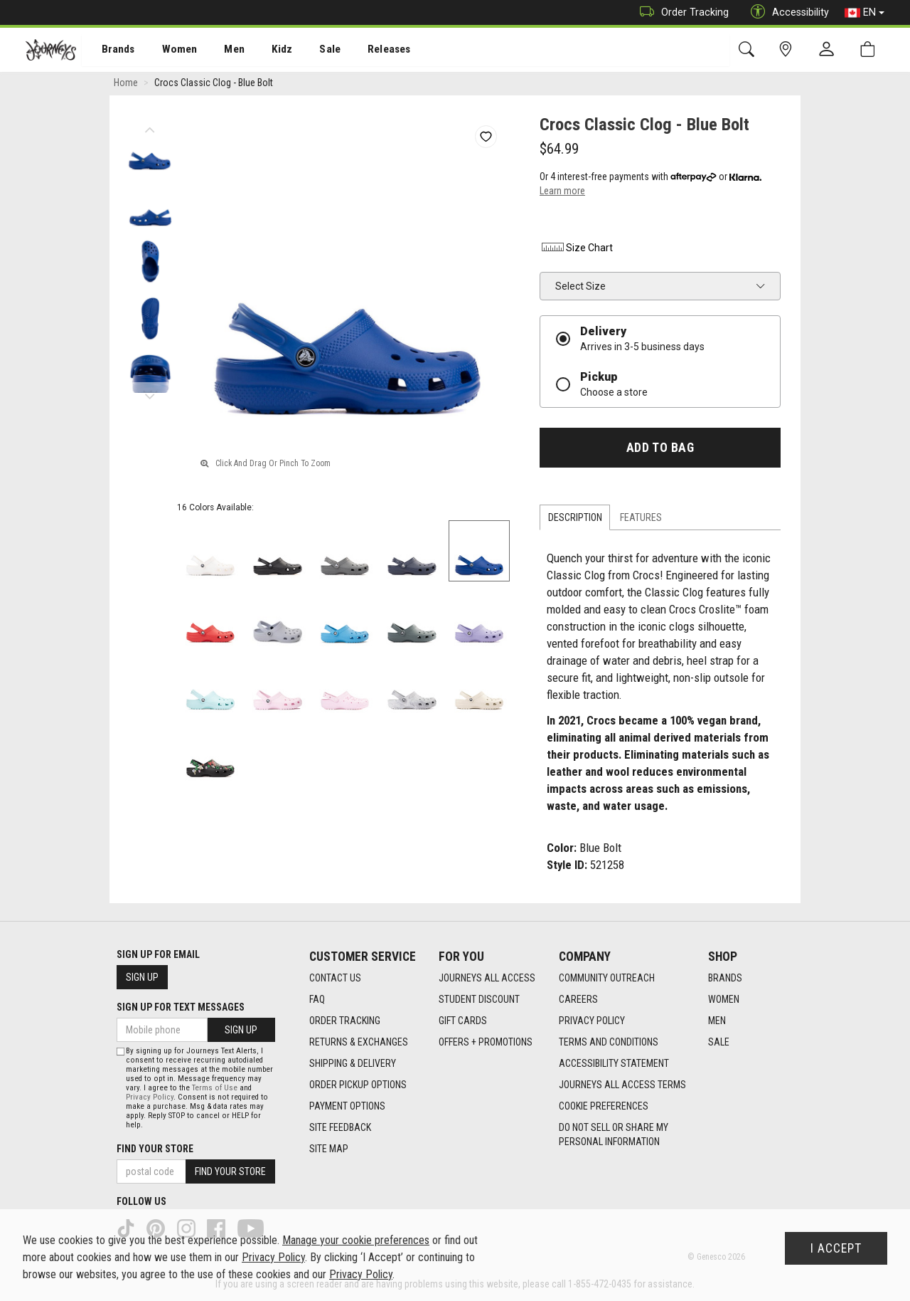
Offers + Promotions (485, 1042)
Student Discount (479, 1000)
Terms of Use (214, 1087)
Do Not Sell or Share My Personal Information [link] (613, 1135)
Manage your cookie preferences (355, 1240)
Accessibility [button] (786, 12)
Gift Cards (463, 1021)
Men (220, 50)
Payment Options (347, 1106)
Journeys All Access (487, 978)
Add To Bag (660, 450)
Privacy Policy (592, 1021)
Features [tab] (641, 519)
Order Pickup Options (358, 1085)
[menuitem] (110, 50)
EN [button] (864, 13)
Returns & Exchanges (358, 1042)
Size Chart (576, 250)
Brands (110, 50)
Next (150, 395)
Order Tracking (681, 12)
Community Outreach (607, 978)
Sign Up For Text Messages (181, 1007)
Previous (150, 128)
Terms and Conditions (608, 1042)
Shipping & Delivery (352, 1064)
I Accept (836, 1248)
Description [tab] (575, 519)
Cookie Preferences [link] (603, 1106)
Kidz (266, 50)
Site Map (328, 1149)
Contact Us (335, 978)
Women (168, 50)
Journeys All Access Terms (622, 1085)
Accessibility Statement (614, 1064)
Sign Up (142, 977)
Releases (368, 50)
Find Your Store (155, 1148)
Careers (578, 1000)
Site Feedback (340, 1128)
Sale (311, 50)
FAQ (317, 1000)
